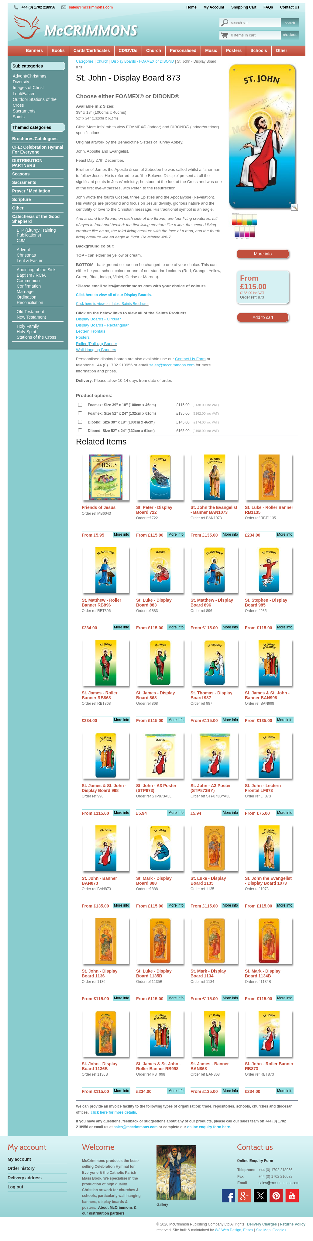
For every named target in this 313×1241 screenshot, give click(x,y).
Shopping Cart (243, 7)
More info (263, 253)
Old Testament (30, 311)
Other (281, 50)
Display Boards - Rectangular (102, 325)
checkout (290, 34)
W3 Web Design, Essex (234, 1230)
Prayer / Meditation (31, 190)
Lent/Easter (24, 93)
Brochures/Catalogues (34, 138)
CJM (21, 240)
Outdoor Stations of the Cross (35, 102)
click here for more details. (113, 1112)
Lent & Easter (30, 260)
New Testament (31, 317)
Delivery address (25, 1177)
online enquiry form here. (209, 1127)
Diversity (21, 81)
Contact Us (289, 7)
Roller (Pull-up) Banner (96, 343)
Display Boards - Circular (98, 319)
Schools (258, 50)
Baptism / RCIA (31, 275)
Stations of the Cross (36, 337)
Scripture (21, 199)
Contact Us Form (190, 359)
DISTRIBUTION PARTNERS (27, 163)
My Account (214, 7)
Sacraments (24, 111)
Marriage (25, 291)
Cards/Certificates (92, 50)
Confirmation (29, 286)
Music (211, 50)
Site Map (263, 1230)
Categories (85, 61)
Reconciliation (30, 302)
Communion (28, 280)
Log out (15, 1186)
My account (19, 1159)
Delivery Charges (262, 1224)
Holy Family (28, 326)
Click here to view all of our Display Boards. (114, 295)
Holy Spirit (26, 331)
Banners (34, 50)
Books (58, 50)
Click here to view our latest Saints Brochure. (112, 304)
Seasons (21, 173)
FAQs (268, 7)
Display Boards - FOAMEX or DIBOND (142, 61)
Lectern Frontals (90, 331)
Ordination (26, 297)
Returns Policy (292, 1224)
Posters (234, 50)
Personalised (183, 50)
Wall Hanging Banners (96, 349)
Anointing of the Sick (36, 269)
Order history (21, 1168)
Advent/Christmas (29, 76)
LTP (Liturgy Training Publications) (36, 232)
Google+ (280, 1230)
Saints (19, 116)
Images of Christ (28, 87)
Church (153, 50)
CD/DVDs (128, 50)
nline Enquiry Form (256, 1161)
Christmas (26, 255)
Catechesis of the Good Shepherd (36, 219)
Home (191, 7)
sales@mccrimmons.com (91, 7)
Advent (23, 249)
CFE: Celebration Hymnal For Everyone (37, 149)
